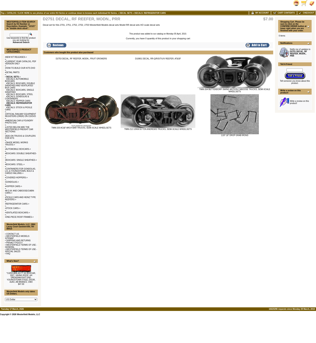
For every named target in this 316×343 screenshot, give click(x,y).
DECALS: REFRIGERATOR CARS (150, 13)
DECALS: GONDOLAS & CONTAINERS (17, 97)
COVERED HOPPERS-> (17, 177)
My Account (260, 13)
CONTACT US (12, 234)
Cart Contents (284, 13)
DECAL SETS (126, 13)
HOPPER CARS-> (14, 186)
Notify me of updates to (300, 52)
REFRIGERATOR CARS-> (17, 204)
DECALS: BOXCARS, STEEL (20, 94)
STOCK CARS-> (13, 208)
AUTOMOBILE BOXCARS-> (18, 149)
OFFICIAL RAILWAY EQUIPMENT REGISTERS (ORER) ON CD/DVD (20, 115)
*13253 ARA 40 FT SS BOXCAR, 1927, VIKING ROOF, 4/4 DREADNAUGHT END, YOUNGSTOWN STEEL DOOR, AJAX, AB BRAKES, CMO (21, 277)
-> (13, 77)
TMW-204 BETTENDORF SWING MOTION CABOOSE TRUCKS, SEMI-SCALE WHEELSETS (234, 90)
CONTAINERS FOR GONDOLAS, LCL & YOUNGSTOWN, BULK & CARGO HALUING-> (20, 171)
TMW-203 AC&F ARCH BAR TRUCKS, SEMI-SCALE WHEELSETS (81, 128)
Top (3, 13)
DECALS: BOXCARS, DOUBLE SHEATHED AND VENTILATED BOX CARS (20, 85)
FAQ (8, 254)
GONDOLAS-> (12, 182)
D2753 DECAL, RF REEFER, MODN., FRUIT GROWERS (81, 59)
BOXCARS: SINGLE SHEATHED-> (21, 160)
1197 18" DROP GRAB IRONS (234, 135)
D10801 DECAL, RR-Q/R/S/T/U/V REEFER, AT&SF (158, 59)
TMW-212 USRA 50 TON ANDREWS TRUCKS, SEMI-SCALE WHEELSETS (158, 129)
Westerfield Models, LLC (28, 314)
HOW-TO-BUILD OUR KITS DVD (20, 68)
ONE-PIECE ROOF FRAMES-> (20, 217)
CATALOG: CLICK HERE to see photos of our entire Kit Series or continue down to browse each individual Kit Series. (62, 13)
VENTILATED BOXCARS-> (18, 213)
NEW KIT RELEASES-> (16, 57)
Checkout (306, 13)
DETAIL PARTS (13, 72)
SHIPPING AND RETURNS (18, 240)
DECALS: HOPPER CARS (18, 101)
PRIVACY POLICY (14, 243)
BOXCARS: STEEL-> (15, 164)
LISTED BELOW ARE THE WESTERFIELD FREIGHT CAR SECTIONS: (19, 129)
